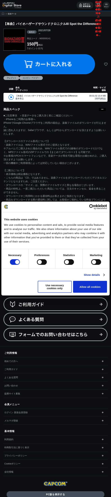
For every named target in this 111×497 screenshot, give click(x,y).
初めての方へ (11, 361)
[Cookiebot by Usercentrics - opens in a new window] (92, 206)
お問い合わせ (11, 385)
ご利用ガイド (11, 369)
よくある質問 (11, 377)
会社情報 (8, 472)
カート (98, 5)
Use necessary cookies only (55, 287)
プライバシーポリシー (15, 455)
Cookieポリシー (12, 463)
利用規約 (8, 439)
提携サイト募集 (12, 393)
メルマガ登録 (11, 420)
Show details (92, 274)
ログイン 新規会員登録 (16, 412)
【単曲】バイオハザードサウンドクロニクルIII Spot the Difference (46, 96)
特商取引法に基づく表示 (16, 447)
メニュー (106, 5)
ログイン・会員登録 (85, 5)
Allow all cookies (90, 286)
